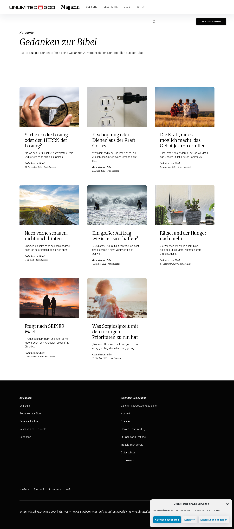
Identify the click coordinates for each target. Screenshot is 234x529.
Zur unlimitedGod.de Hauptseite (139, 405)
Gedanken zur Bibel (30, 413)
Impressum (127, 460)
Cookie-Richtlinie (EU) (133, 429)
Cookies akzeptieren (167, 519)
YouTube (24, 489)
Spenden (126, 421)
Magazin (70, 7)
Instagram (55, 489)
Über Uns (92, 7)
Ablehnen (189, 519)
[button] (227, 503)
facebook (39, 489)
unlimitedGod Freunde (133, 436)
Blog (127, 7)
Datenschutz (128, 452)
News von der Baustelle (33, 429)
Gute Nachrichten (29, 421)
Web (68, 489)
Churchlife (25, 405)
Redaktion (25, 436)
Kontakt (142, 7)
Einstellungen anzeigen (213, 519)
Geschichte (111, 7)
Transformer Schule (132, 444)
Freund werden (211, 7)
